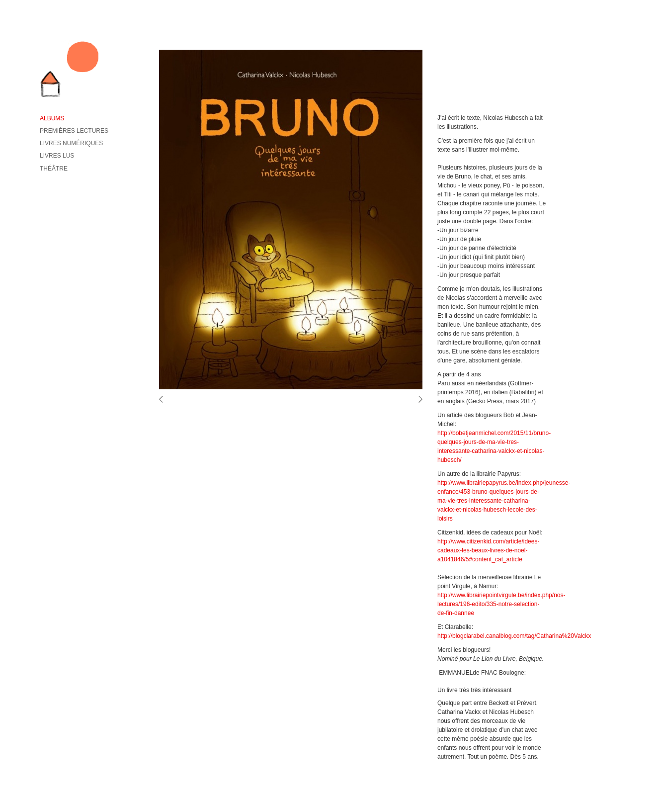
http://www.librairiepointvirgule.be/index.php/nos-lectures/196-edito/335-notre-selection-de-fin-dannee (501, 604)
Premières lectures (74, 130)
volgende (417, 399)
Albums (52, 118)
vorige (164, 399)
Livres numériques (71, 143)
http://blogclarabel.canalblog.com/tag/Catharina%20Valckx (514, 635)
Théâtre (54, 168)
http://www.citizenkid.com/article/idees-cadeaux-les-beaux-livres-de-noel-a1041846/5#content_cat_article (488, 550)
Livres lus (57, 155)
